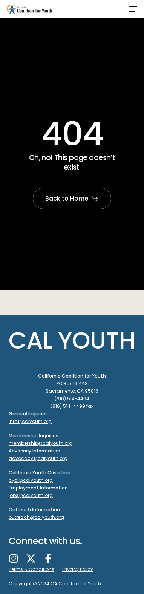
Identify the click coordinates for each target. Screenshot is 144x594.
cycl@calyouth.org (31, 480)
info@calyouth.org (30, 421)
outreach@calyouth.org (36, 517)
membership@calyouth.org (40, 443)
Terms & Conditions (31, 569)
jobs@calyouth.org (31, 495)
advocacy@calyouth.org (38, 458)
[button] (133, 9)
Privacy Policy (77, 569)
